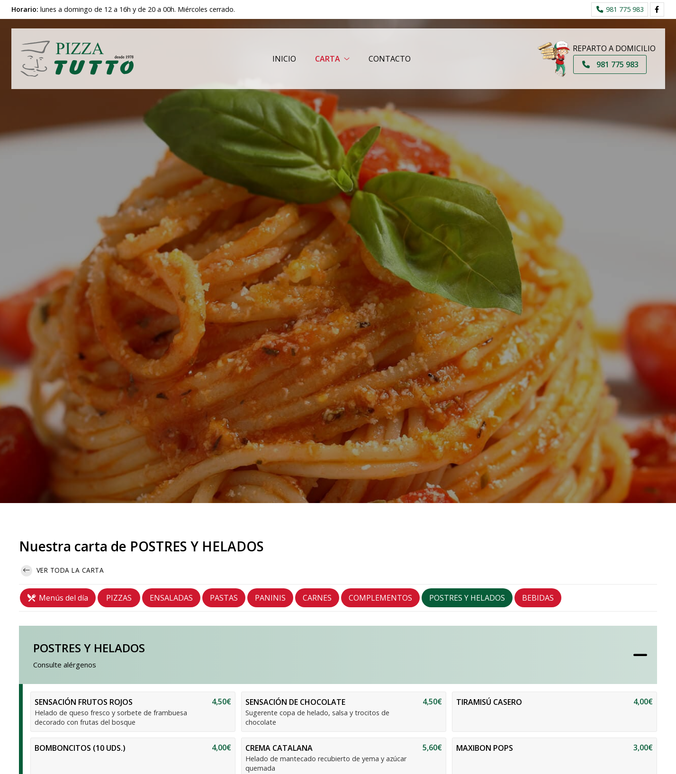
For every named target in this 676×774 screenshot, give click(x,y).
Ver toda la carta (62, 570)
